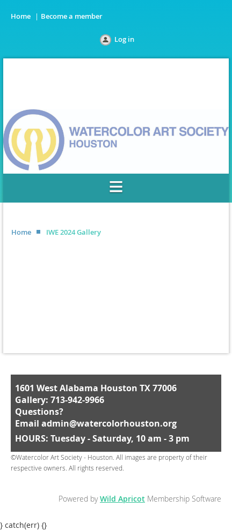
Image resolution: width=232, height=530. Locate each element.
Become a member (72, 16)
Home (21, 16)
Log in (124, 39)
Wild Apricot (122, 499)
